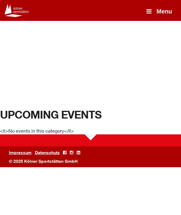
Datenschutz (47, 152)
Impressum (20, 152)
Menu (158, 11)
